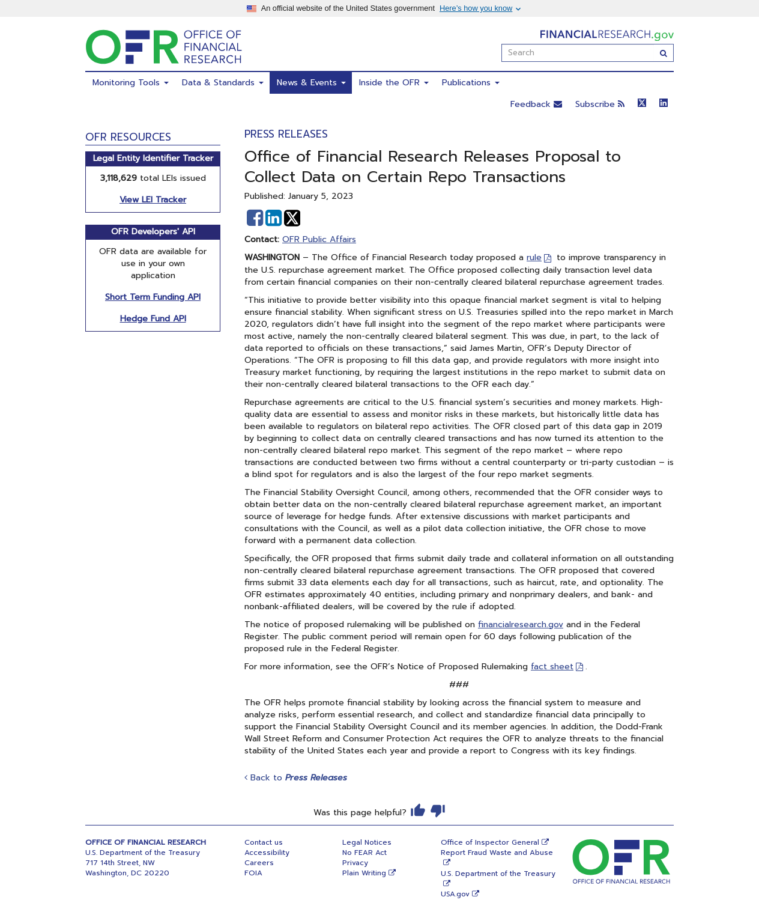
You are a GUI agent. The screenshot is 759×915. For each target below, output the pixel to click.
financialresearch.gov (520, 624)
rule (534, 257)
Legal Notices (367, 842)
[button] (255, 218)
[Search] (664, 53)
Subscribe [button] (599, 104)
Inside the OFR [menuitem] (394, 82)
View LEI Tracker (152, 199)
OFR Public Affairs (319, 239)
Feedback (536, 104)
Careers (259, 862)
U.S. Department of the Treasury (498, 873)
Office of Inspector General (490, 842)
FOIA (253, 873)
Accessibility (266, 852)
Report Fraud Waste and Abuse (497, 852)
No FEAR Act (364, 852)
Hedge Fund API (153, 318)
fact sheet (552, 666)
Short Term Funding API (153, 297)
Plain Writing (364, 873)
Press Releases (286, 134)
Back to (295, 777)
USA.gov (455, 894)
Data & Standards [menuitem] (223, 82)
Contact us (263, 842)
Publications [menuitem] (471, 82)
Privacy (355, 862)
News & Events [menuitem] (311, 82)
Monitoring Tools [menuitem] (130, 82)
